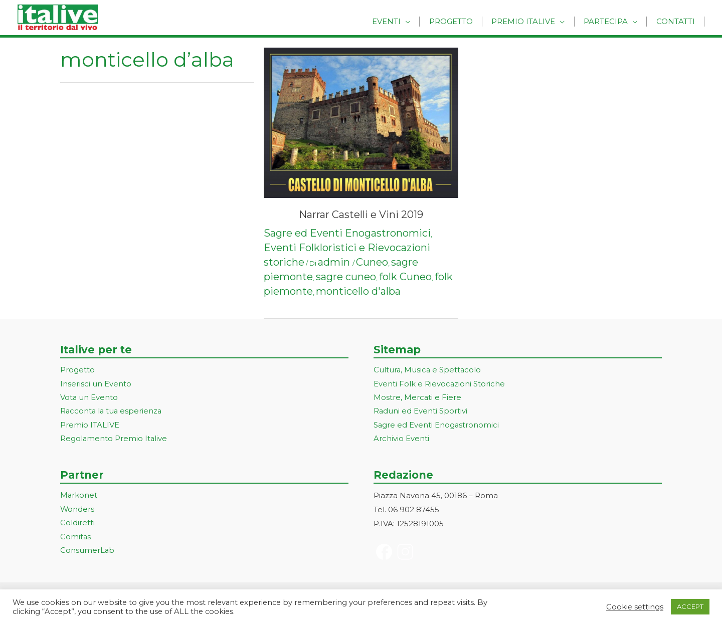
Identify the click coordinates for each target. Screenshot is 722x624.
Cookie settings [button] (634, 606)
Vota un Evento (89, 398)
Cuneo (372, 262)
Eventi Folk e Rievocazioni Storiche (439, 384)
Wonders (77, 511)
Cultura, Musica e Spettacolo (428, 370)
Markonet (79, 497)
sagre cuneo (346, 277)
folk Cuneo (405, 277)
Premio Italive (532, 21)
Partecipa (611, 21)
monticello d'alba (358, 291)
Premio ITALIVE (89, 426)
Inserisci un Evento (95, 384)
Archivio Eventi (401, 440)
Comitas (75, 538)
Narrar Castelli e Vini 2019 (361, 215)
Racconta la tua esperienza (112, 412)
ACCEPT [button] (690, 606)
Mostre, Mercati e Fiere (418, 398)
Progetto (462, 21)
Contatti (677, 21)
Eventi (401, 21)
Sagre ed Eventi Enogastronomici (347, 233)
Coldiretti (77, 524)
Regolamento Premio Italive (114, 440)
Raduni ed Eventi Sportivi (421, 412)
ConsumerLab (87, 552)
